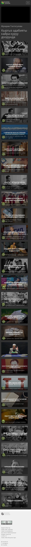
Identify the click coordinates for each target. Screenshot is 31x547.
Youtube (4, 545)
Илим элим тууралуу (7, 529)
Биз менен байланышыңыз (8, 532)
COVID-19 (4, 536)
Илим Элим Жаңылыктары (8, 537)
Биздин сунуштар (6, 534)
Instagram (4, 543)
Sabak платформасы (7, 531)
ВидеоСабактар (5, 528)
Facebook (4, 541)
